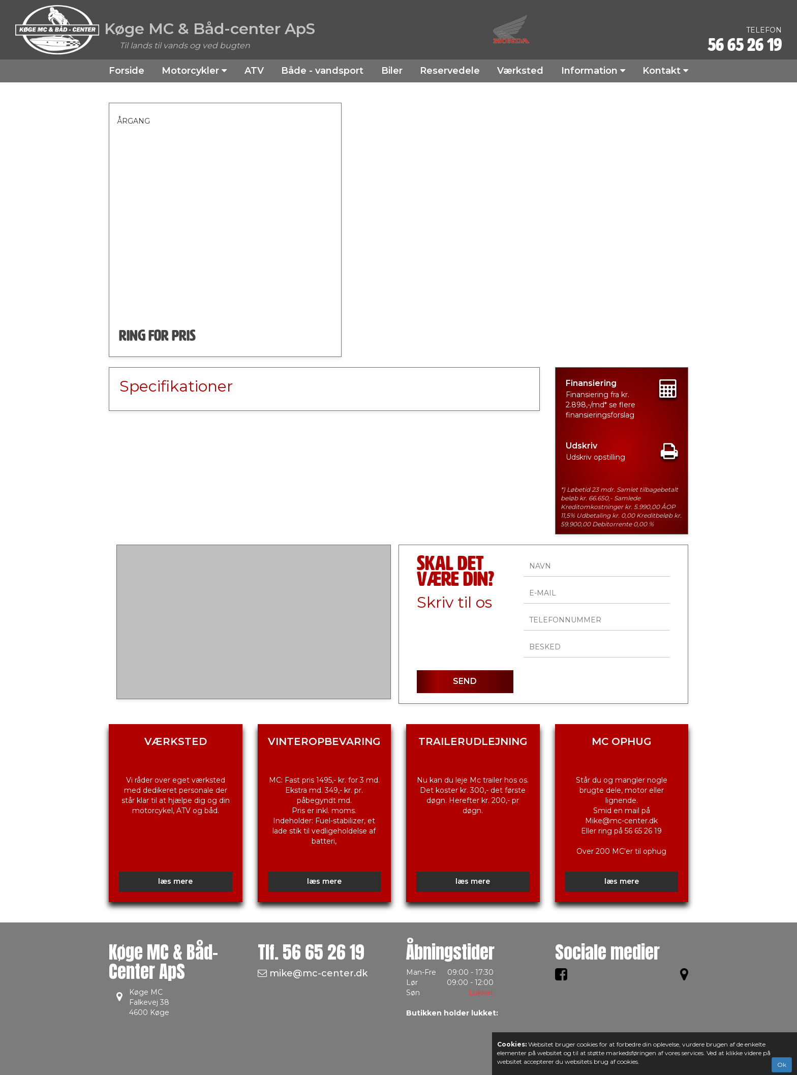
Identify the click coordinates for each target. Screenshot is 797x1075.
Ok (781, 1064)
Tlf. (311, 952)
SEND (465, 681)
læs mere (175, 881)
